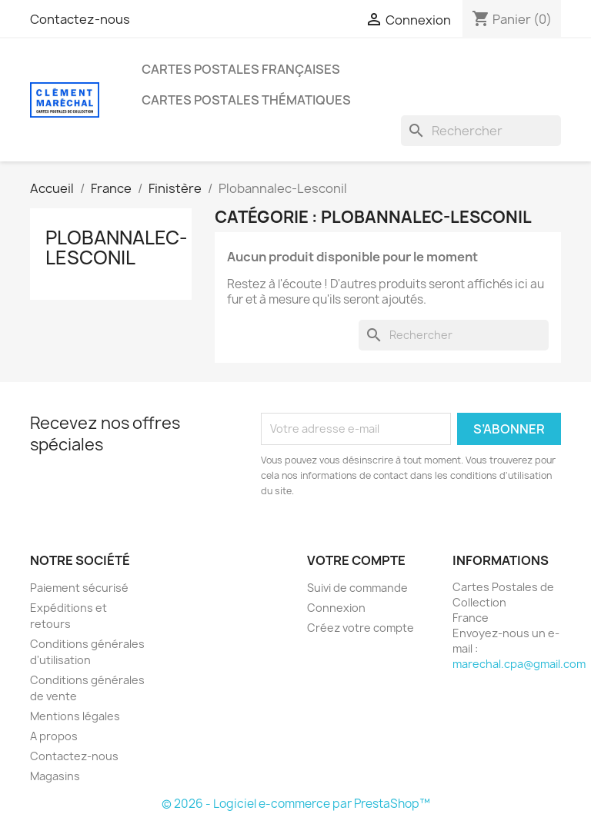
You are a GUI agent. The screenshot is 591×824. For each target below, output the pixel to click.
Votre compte (356, 560)
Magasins (55, 776)
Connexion (336, 607)
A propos (54, 736)
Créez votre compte (360, 627)
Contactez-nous (80, 19)
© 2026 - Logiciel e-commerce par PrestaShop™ (296, 804)
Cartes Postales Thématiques (246, 99)
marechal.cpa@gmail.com (519, 663)
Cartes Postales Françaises (241, 69)
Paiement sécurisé (79, 587)
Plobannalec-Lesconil (116, 247)
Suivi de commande (357, 587)
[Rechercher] (481, 130)
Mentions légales (75, 716)
